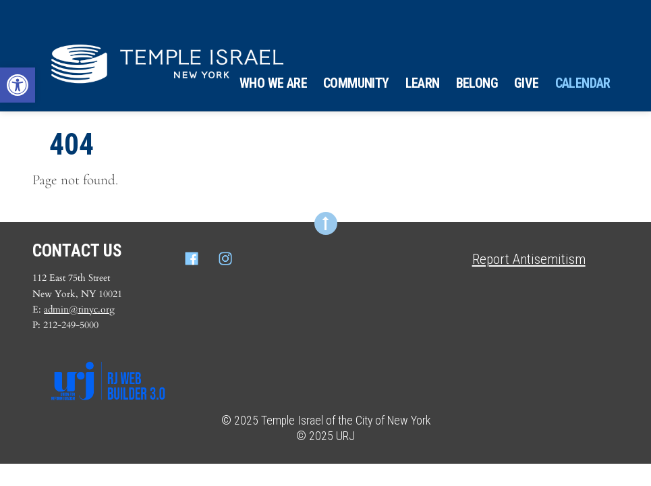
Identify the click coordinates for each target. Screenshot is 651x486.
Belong (477, 83)
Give (526, 83)
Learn (422, 83)
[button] (17, 85)
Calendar (583, 83)
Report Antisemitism (529, 259)
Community (356, 83)
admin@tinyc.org (79, 309)
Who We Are (273, 83)
